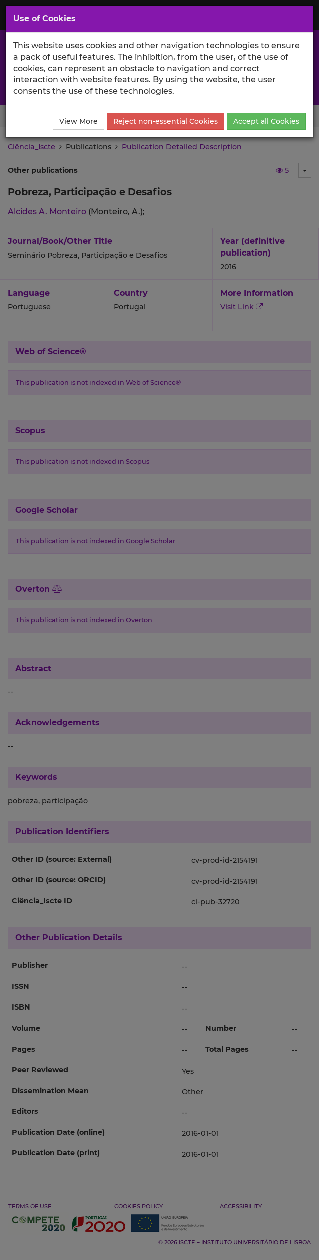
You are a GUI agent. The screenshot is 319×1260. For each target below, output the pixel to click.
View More (78, 121)
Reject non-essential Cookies (165, 121)
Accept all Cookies (266, 121)
